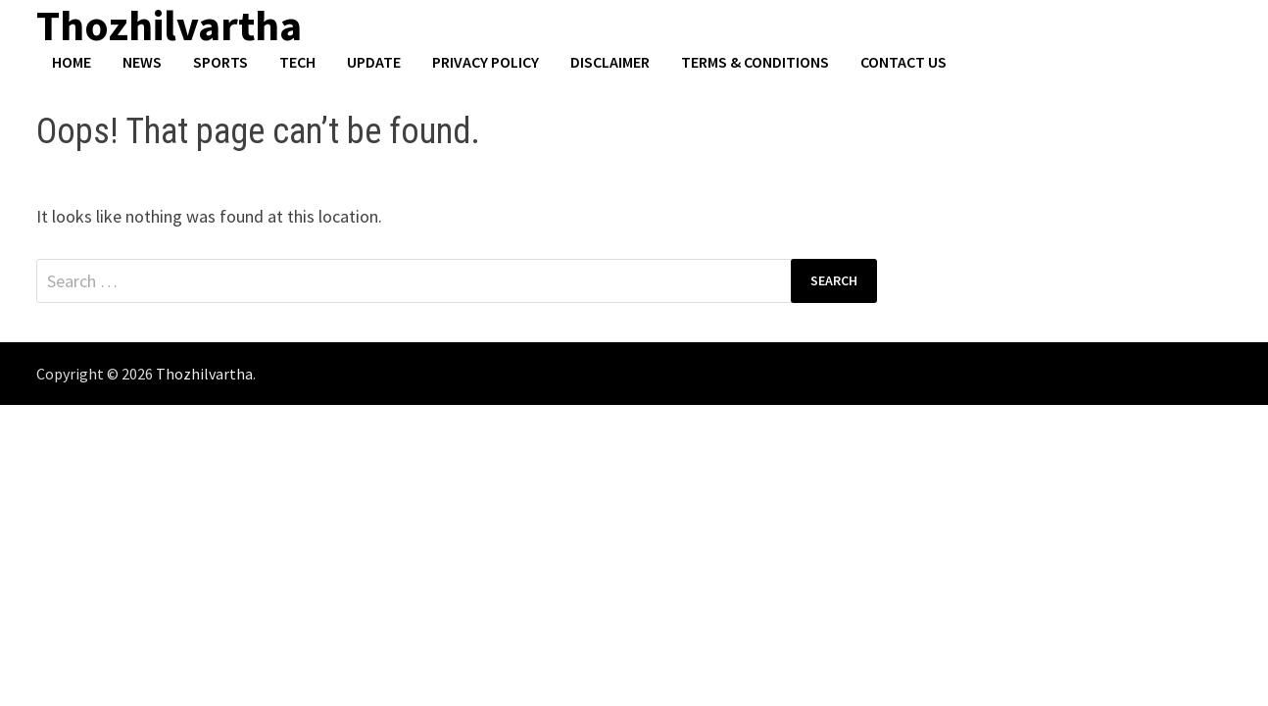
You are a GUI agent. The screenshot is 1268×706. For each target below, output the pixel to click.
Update (374, 62)
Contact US (903, 62)
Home (71, 62)
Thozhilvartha (204, 373)
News (142, 62)
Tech (297, 62)
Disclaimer (610, 62)
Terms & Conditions (755, 62)
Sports (220, 62)
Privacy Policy (485, 62)
